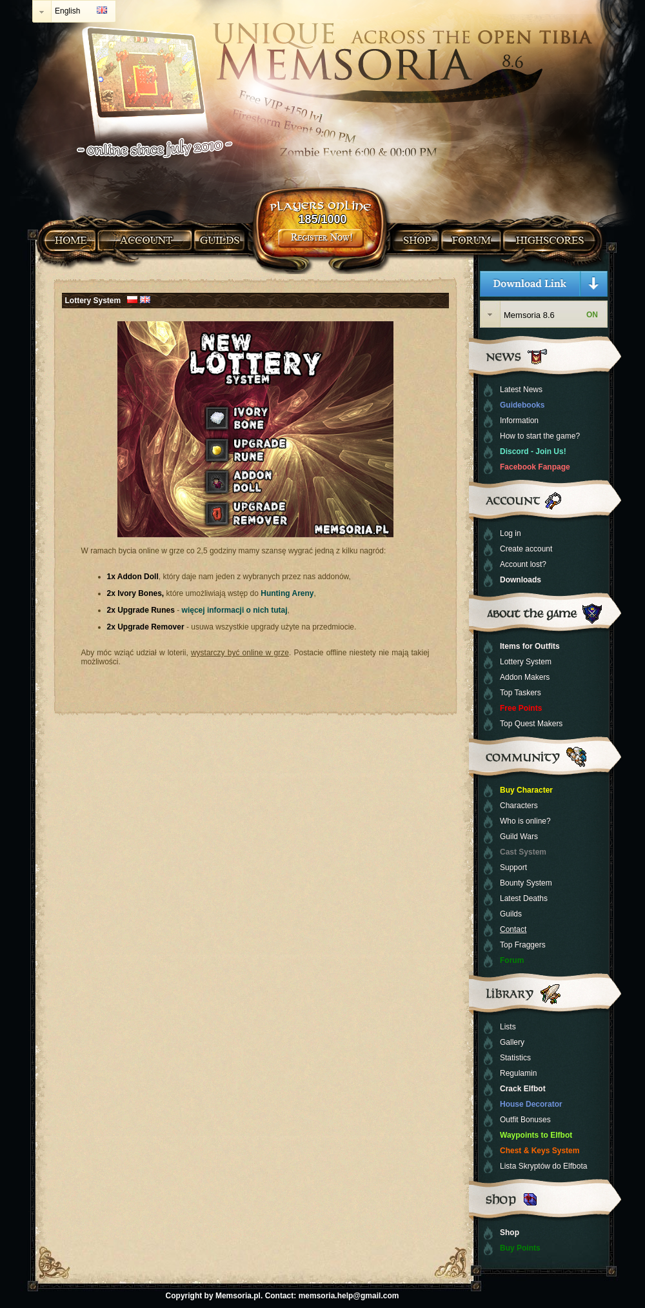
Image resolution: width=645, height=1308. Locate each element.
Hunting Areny (287, 593)
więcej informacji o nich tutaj (235, 610)
